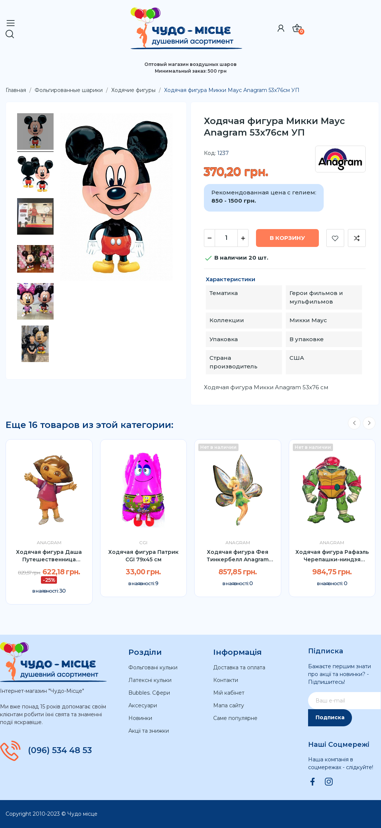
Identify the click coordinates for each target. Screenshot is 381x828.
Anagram (49, 542)
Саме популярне (235, 718)
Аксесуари (142, 705)
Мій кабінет (228, 692)
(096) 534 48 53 (60, 750)
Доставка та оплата (239, 667)
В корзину (287, 237)
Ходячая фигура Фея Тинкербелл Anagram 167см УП (237, 556)
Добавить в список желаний (335, 238)
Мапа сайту (228, 705)
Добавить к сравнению (357, 238)
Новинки (140, 718)
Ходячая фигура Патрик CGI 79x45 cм (143, 556)
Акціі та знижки (148, 730)
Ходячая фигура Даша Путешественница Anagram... (49, 556)
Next (369, 423)
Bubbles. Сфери (149, 692)
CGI (143, 542)
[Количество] (226, 238)
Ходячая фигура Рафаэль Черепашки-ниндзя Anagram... (332, 556)
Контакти (225, 680)
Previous (354, 423)
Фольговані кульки (152, 667)
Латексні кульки (150, 680)
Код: (210, 153)
